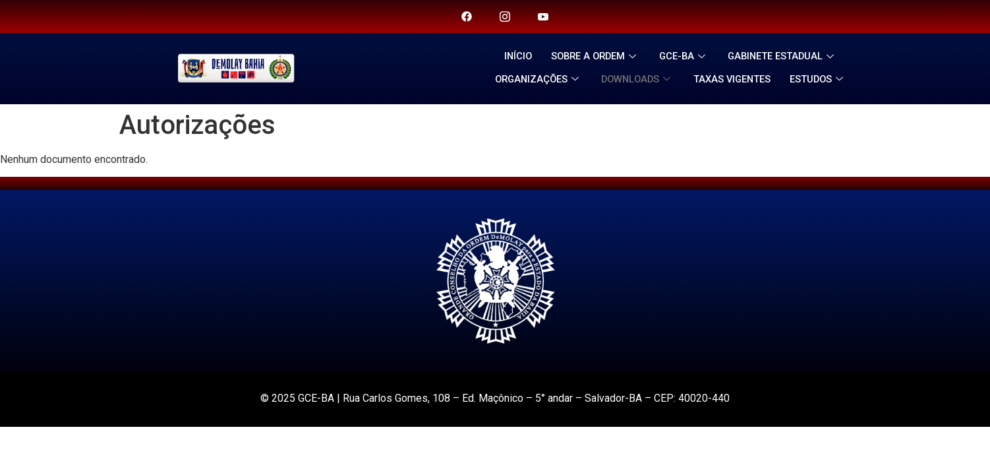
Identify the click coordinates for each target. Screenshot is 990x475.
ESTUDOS (823, 79)
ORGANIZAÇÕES (535, 79)
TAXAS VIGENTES (734, 79)
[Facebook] (466, 16)
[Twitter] (505, 16)
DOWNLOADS (638, 79)
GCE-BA (685, 56)
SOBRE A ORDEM (594, 56)
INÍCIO (513, 56)
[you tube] (543, 16)
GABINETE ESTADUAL (786, 56)
